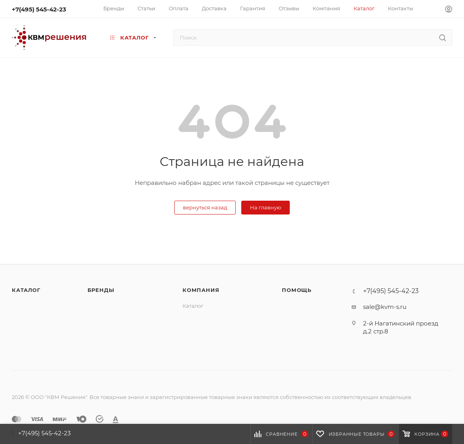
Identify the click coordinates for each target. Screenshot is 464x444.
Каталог (26, 290)
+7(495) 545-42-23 (39, 9)
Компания (201, 290)
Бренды (101, 290)
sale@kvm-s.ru (384, 306)
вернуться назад (205, 207)
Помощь (296, 290)
